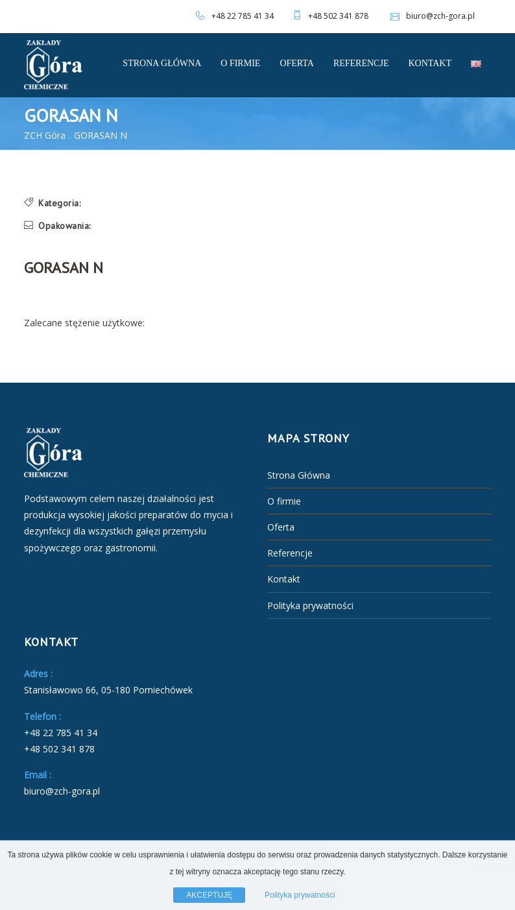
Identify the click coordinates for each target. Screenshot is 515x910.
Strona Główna (162, 63)
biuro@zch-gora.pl (431, 15)
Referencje (361, 63)
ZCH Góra (45, 135)
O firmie (240, 63)
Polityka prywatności (310, 605)
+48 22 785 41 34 (242, 15)
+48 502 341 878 (338, 15)
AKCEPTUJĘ (209, 895)
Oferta (297, 63)
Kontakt (429, 63)
